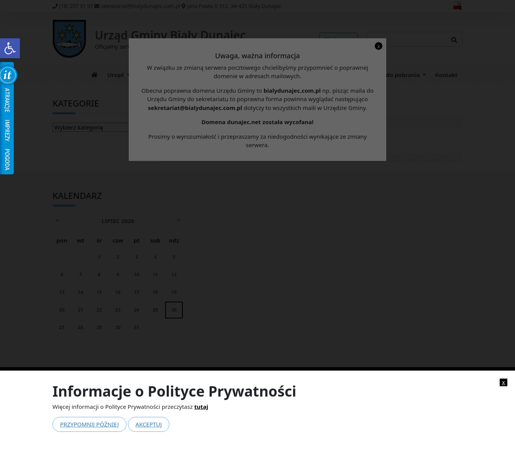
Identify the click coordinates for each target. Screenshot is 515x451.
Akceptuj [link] (149, 424)
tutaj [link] (201, 406)
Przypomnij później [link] (89, 424)
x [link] (503, 382)
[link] (10, 48)
